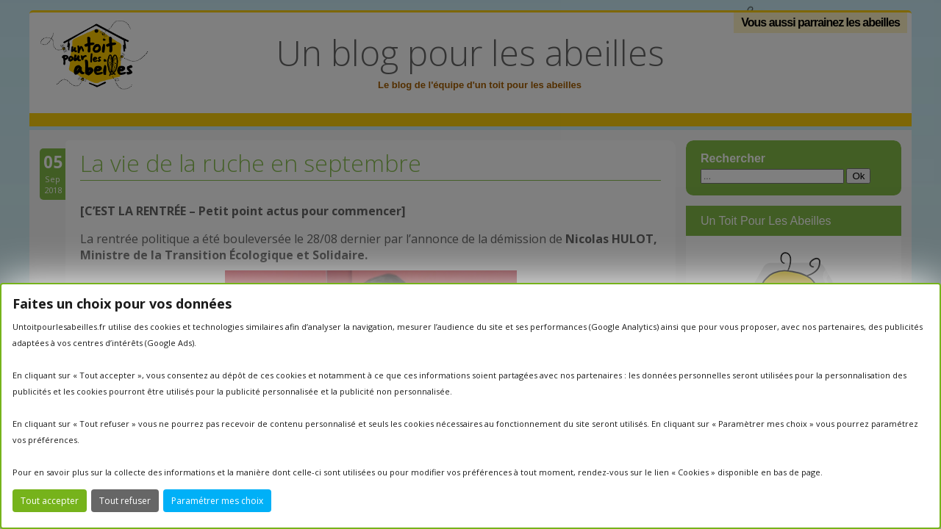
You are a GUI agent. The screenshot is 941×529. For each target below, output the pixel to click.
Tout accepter (50, 500)
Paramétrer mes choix (217, 500)
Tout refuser (125, 500)
